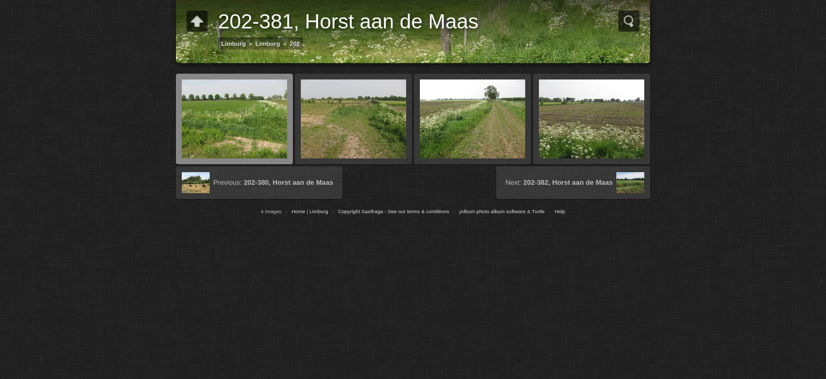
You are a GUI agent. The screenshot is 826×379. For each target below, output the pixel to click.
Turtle (538, 211)
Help (560, 211)
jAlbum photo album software (492, 211)
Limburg (233, 43)
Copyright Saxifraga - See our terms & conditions (393, 211)
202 (295, 43)
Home (298, 211)
